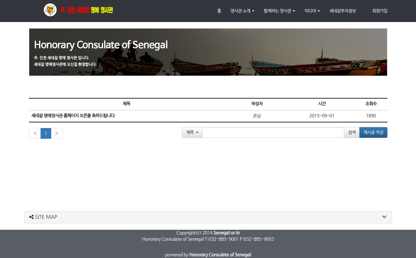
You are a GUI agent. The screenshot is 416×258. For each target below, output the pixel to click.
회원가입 (379, 10)
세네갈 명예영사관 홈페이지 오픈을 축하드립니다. (73, 115)
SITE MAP (43, 216)
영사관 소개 (242, 10)
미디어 (312, 10)
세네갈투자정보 (343, 10)
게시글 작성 (373, 132)
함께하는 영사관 (279, 10)
